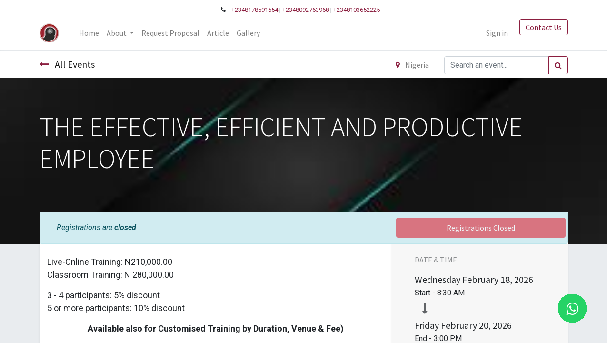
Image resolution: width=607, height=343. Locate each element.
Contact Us (544, 27)
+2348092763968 (305, 9)
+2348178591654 (254, 9)
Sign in (497, 33)
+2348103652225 (356, 9)
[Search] (558, 65)
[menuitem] (89, 32)
